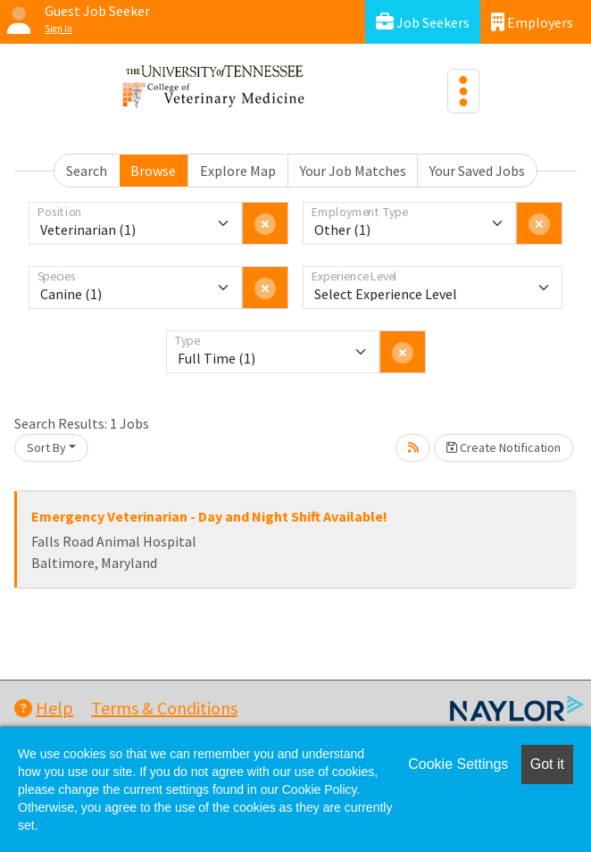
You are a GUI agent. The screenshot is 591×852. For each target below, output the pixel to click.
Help (43, 708)
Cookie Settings (458, 764)
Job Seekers (423, 22)
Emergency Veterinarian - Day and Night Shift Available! (209, 516)
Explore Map (238, 171)
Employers (532, 22)
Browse (153, 171)
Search (86, 171)
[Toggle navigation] (463, 91)
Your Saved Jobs (477, 171)
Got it (547, 764)
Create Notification (503, 447)
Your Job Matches (353, 171)
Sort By (46, 447)
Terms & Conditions (164, 708)
